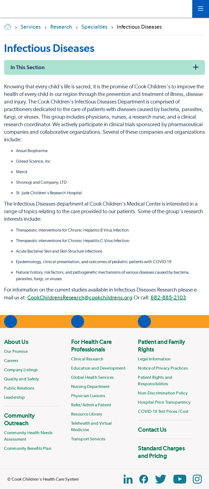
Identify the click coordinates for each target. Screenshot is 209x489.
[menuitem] (31, 369)
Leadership (14, 397)
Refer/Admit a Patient (91, 404)
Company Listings (21, 369)
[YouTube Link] (180, 479)
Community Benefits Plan (27, 448)
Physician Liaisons (88, 395)
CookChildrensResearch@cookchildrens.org (79, 297)
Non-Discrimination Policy (163, 393)
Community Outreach (19, 419)
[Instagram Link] (197, 479)
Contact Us (152, 429)
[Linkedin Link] (128, 479)
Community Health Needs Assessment (28, 436)
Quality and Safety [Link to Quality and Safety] (21, 378)
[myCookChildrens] (180, 9)
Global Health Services (92, 377)
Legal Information (154, 358)
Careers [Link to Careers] (11, 360)
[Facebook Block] (143, 479)
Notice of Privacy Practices (163, 368)
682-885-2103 (168, 297)
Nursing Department (90, 386)
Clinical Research (87, 358)
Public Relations (19, 388)
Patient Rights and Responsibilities (155, 380)
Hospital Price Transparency (164, 402)
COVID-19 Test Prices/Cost (163, 411)
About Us (16, 341)
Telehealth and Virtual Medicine (91, 426)
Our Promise (16, 351)
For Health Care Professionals (91, 345)
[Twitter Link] (161, 479)
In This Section (28, 67)
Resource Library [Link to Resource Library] (86, 414)
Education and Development (98, 368)
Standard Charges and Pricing (161, 452)
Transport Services (88, 438)
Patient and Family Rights (161, 345)
